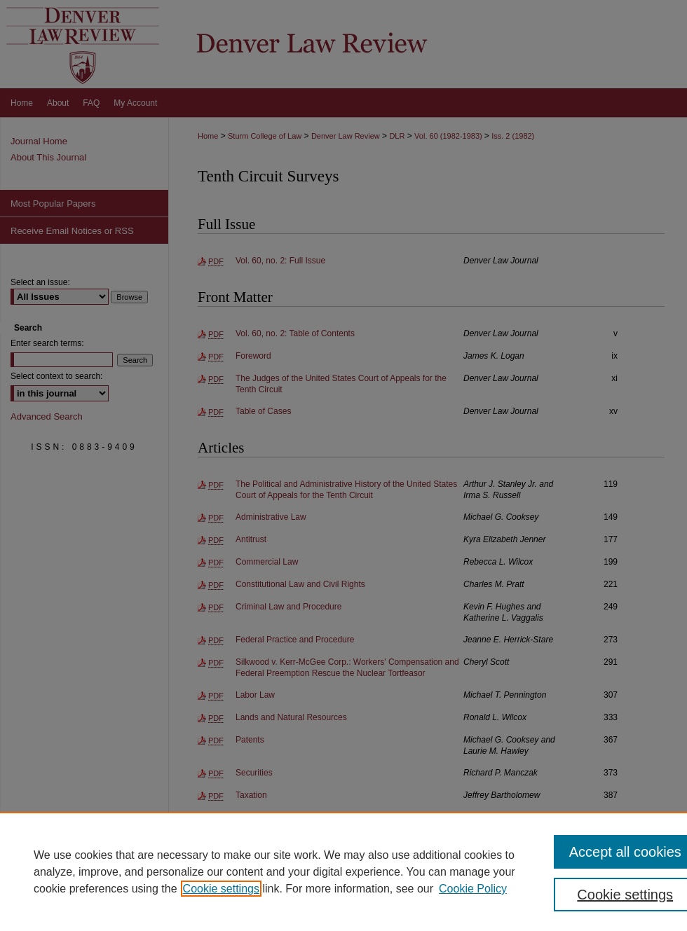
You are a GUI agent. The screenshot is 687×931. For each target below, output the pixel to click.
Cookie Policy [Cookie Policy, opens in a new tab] (473, 889)
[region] (343, 871)
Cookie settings (221, 889)
